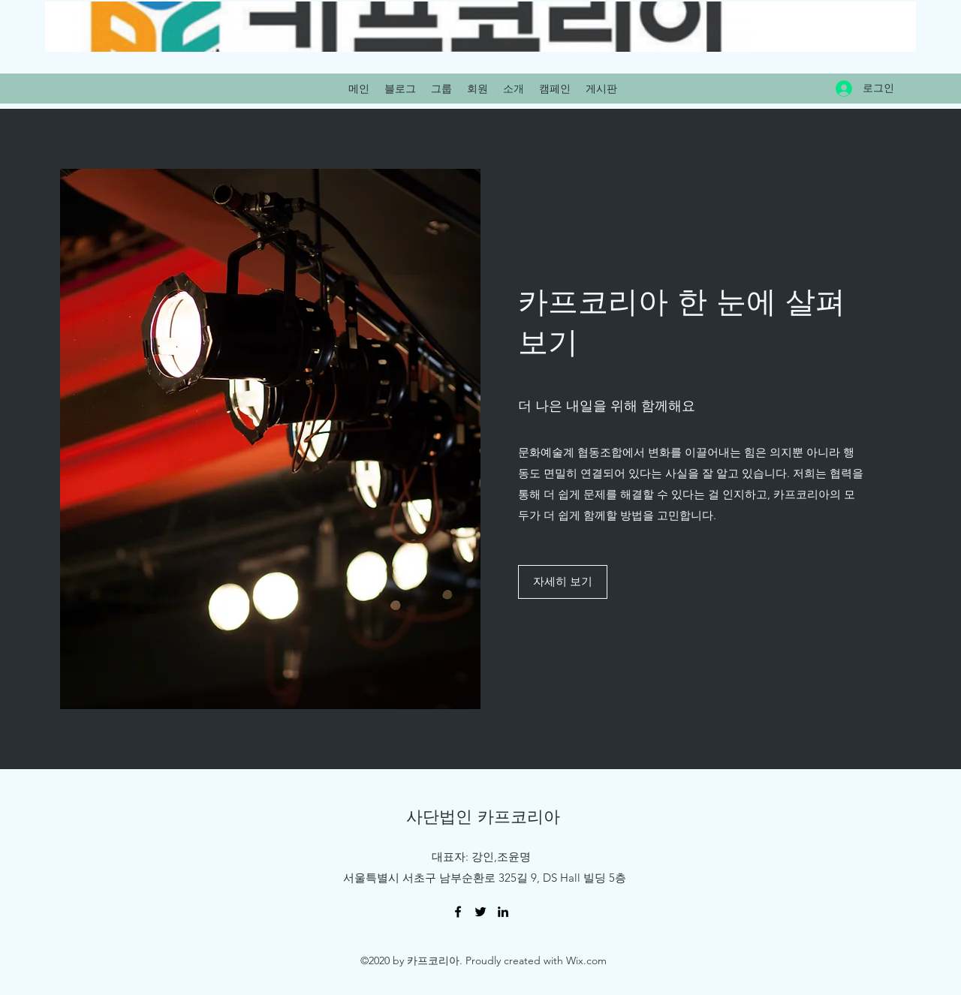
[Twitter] (480, 911)
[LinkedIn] (503, 911)
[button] (562, 582)
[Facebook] (457, 911)
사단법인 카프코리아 (483, 816)
